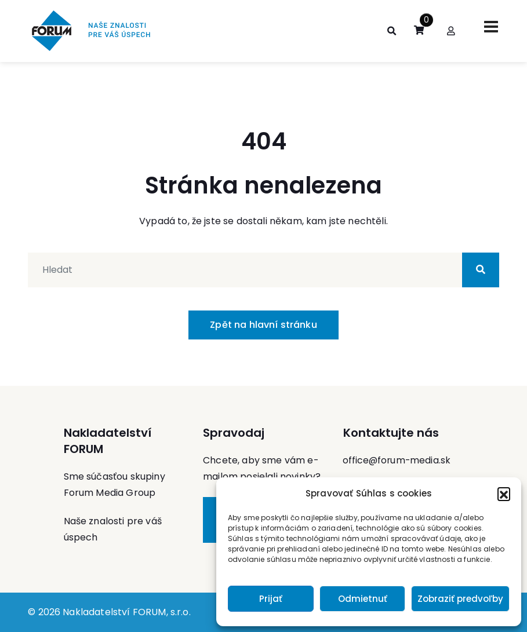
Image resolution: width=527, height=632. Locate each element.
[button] (504, 493)
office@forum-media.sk (398, 460)
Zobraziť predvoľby (460, 599)
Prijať (270, 599)
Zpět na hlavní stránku (263, 324)
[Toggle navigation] (491, 26)
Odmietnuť (362, 599)
